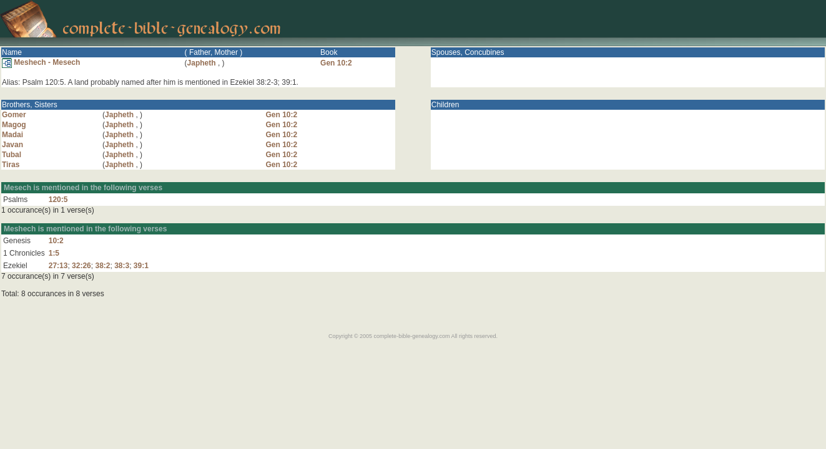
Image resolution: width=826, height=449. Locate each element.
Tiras (10, 164)
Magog (14, 124)
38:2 (102, 265)
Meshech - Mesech (41, 62)
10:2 (56, 240)
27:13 (58, 265)
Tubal (11, 154)
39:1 (141, 265)
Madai (12, 134)
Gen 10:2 (336, 63)
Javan (12, 144)
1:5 (54, 253)
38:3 (121, 265)
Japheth (201, 63)
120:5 (58, 199)
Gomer (14, 114)
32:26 (81, 265)
